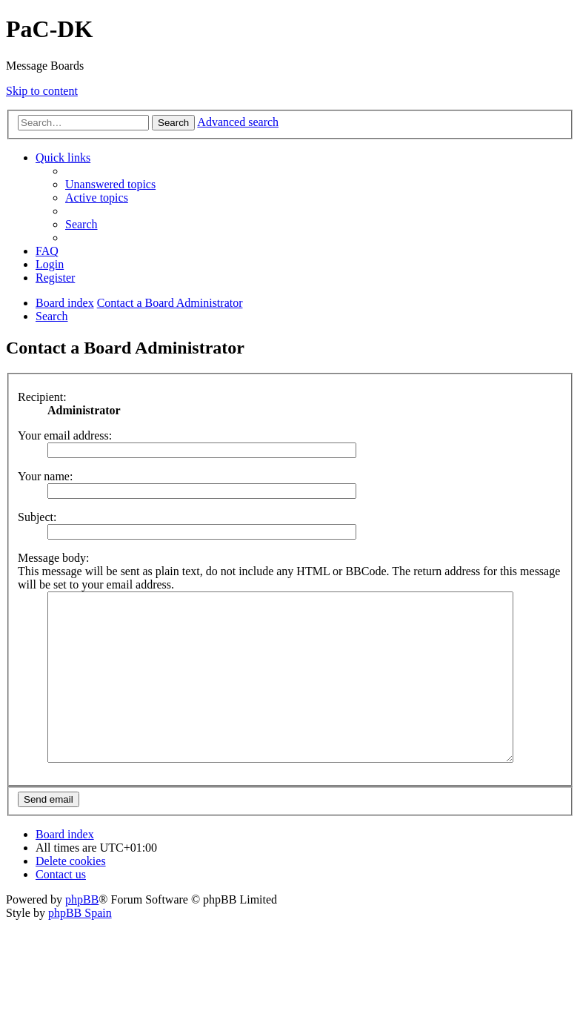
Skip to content (42, 90)
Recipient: (42, 397)
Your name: (45, 476)
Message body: (53, 557)
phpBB (82, 933)
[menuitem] (110, 184)
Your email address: (65, 435)
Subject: (37, 517)
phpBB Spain (80, 946)
